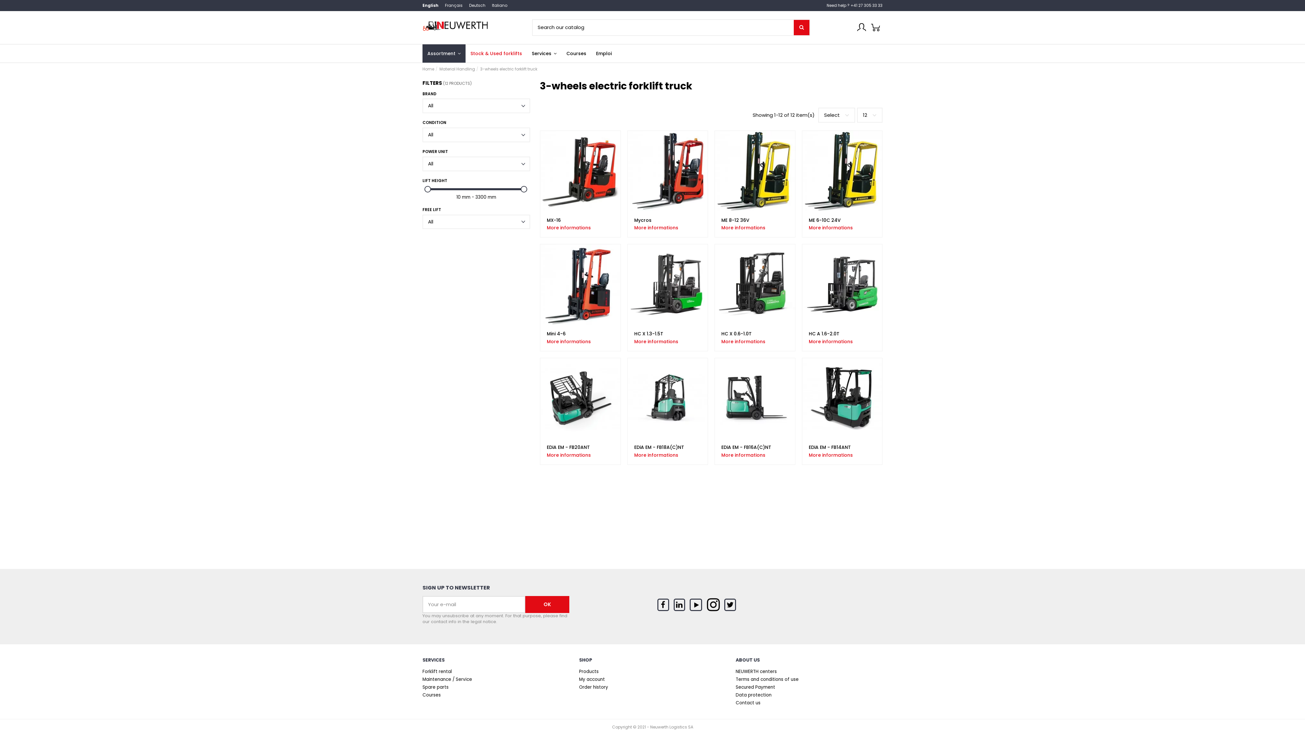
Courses (431, 695)
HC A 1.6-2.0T (824, 333)
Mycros (643, 220)
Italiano (499, 5)
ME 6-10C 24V (825, 220)
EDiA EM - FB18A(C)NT (659, 447)
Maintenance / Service (447, 679)
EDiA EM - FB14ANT (830, 447)
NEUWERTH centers (756, 672)
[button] (544, 53)
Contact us (748, 703)
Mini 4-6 (556, 333)
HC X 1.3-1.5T (648, 333)
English (430, 5)
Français (454, 5)
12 (870, 115)
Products (589, 672)
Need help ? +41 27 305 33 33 (855, 5)
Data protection (754, 695)
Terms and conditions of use (767, 679)
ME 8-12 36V (735, 220)
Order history (593, 687)
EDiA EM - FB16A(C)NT (746, 447)
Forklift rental (437, 672)
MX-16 (554, 220)
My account (592, 679)
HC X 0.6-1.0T (736, 333)
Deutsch (477, 5)
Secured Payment (755, 687)
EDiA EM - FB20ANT (568, 447)
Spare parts (435, 687)
